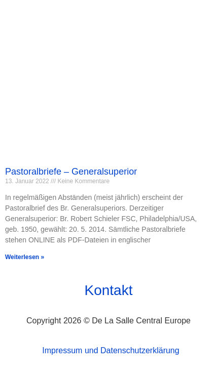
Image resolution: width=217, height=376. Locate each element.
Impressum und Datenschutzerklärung (110, 350)
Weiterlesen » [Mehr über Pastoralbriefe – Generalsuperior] (24, 257)
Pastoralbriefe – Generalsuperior (71, 171)
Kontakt (109, 290)
